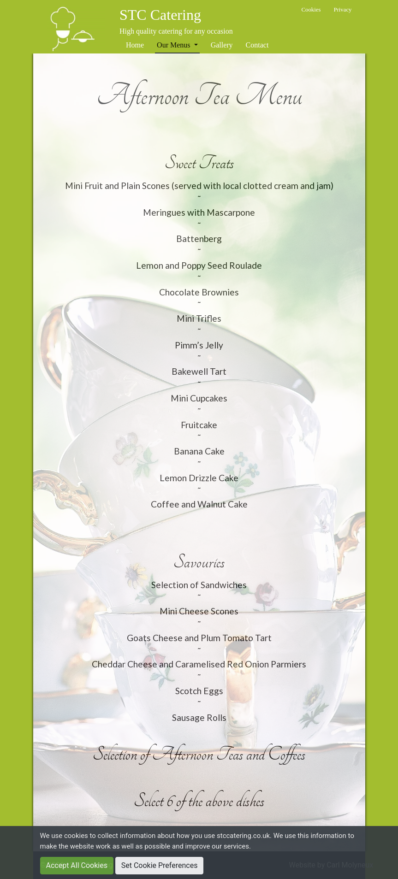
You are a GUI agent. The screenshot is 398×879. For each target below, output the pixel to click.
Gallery (222, 45)
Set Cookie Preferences (159, 865)
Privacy (342, 9)
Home (135, 45)
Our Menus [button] (174, 45)
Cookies (311, 9)
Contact (257, 45)
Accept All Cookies (76, 865)
